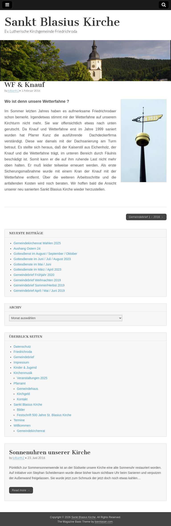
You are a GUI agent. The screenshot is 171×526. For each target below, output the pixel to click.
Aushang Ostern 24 (27, 248)
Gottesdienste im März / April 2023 (37, 269)
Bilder (21, 409)
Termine (19, 420)
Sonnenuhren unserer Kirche (49, 452)
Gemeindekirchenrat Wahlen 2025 (37, 243)
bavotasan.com (104, 521)
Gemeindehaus (27, 388)
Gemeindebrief (24, 357)
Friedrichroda (23, 351)
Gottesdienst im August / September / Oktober (45, 253)
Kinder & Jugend (25, 367)
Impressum (21, 362)
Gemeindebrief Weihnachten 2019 (37, 280)
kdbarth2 (13, 90)
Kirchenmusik (23, 373)
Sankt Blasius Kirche (62, 22)
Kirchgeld (23, 394)
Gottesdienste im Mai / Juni (32, 264)
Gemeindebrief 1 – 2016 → (146, 217)
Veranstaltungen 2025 (32, 378)
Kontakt (22, 399)
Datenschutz (22, 346)
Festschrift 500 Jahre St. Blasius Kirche (44, 415)
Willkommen (22, 425)
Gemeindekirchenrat (31, 431)
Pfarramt (20, 383)
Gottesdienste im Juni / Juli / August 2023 (42, 259)
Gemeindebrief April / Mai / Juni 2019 (39, 290)
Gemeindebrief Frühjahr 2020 (34, 275)
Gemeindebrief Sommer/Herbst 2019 (39, 285)
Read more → (21, 490)
